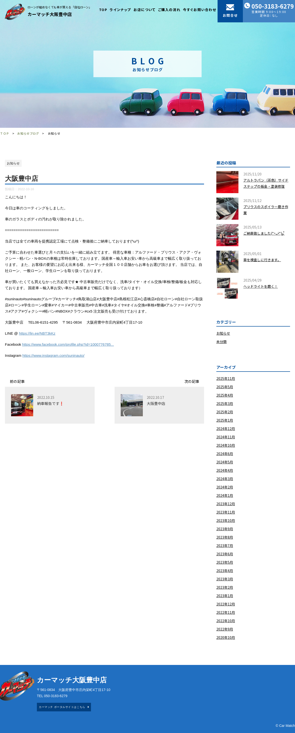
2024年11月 (225, 436)
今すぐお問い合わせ (199, 9)
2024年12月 (225, 428)
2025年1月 (224, 420)
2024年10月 (225, 445)
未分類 (221, 341)
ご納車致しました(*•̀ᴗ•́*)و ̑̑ (264, 233)
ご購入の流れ (169, 9)
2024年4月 (224, 470)
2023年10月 (225, 520)
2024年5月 (224, 462)
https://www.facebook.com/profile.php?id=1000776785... (68, 344)
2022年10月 (225, 620)
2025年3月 (224, 403)
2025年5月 (224, 386)
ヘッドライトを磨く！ (260, 286)
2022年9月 (224, 629)
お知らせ (223, 333)
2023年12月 (225, 503)
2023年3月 (224, 578)
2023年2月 (224, 587)
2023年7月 (224, 545)
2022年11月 (225, 612)
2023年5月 (224, 562)
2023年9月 (224, 528)
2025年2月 (224, 411)
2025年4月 (224, 395)
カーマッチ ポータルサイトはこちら (62, 706)
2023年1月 (224, 595)
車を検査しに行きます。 (262, 259)
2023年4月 (224, 570)
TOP (103, 9)
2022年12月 (225, 604)
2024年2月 (224, 487)
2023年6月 (224, 553)
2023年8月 (224, 537)
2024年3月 (224, 478)
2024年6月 (224, 453)
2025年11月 (225, 378)
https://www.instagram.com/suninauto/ (53, 355)
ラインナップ (120, 9)
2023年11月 (225, 512)
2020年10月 (225, 637)
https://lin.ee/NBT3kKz (37, 333)
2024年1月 (224, 495)
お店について (144, 9)
